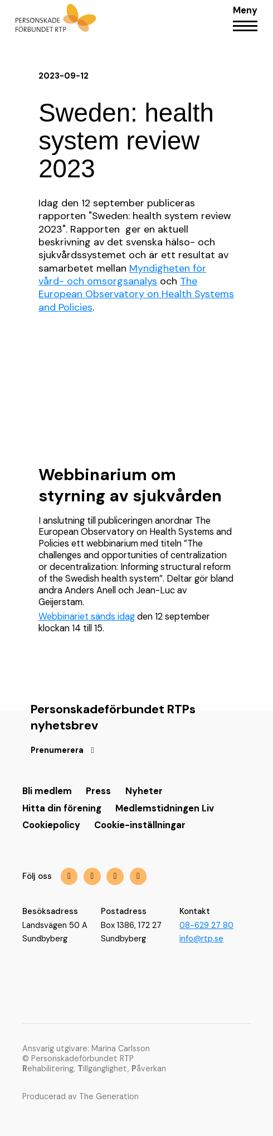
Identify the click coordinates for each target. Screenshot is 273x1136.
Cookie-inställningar (140, 825)
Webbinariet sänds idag (86, 616)
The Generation (109, 1096)
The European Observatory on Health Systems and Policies (136, 294)
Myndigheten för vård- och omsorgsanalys (122, 275)
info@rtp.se (201, 938)
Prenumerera (57, 750)
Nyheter (144, 791)
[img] (115, 876)
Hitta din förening (61, 808)
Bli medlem (47, 791)
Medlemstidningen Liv (164, 808)
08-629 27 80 (206, 925)
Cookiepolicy (51, 825)
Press (98, 791)
